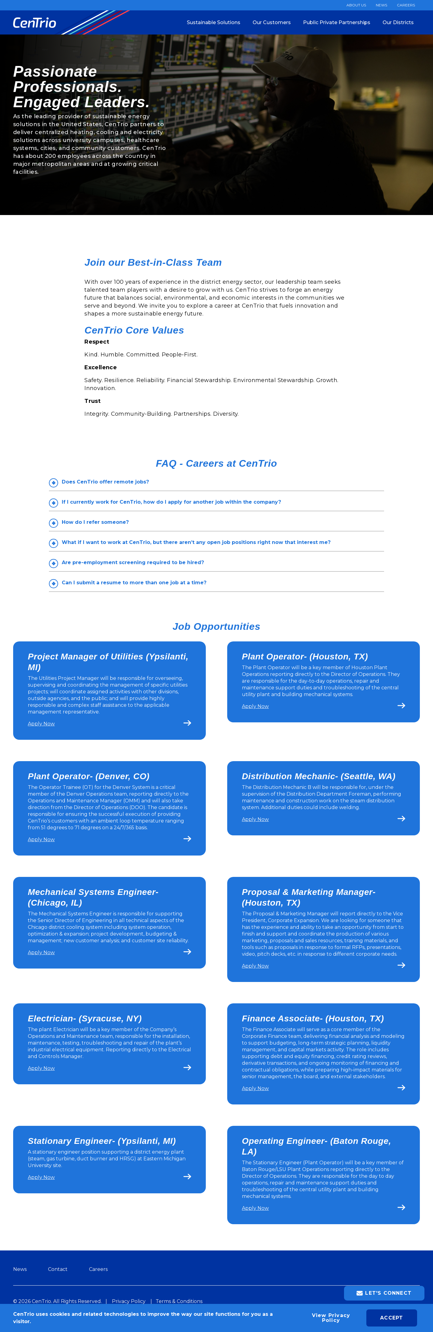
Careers (406, 5)
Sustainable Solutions (213, 22)
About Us (356, 5)
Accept (391, 1318)
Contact (58, 1269)
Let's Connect (384, 1293)
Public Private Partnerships (336, 22)
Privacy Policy (129, 1301)
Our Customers (272, 22)
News (381, 5)
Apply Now (41, 724)
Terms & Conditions (179, 1301)
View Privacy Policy (331, 1317)
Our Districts (398, 22)
